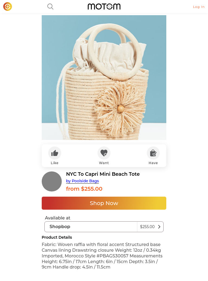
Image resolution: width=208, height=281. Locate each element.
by (82, 180)
